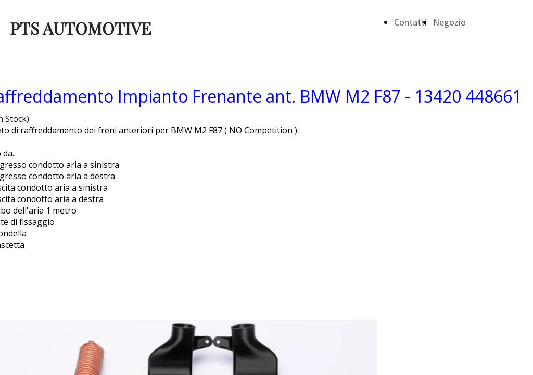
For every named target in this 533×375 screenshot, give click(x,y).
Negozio (449, 22)
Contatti (410, 22)
